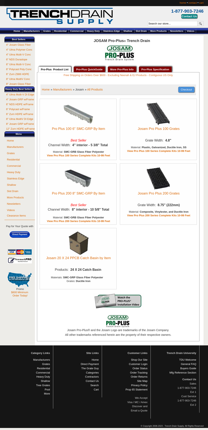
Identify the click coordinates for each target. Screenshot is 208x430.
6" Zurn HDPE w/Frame (19, 114)
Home (17, 31)
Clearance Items (16, 215)
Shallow (127, 31)
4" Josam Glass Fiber (18, 44)
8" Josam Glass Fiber (18, 83)
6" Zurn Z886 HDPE (17, 74)
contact (192, 2)
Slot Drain (141, 31)
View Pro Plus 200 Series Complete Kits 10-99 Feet (78, 221)
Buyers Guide (188, 368)
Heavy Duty (93, 31)
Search (94, 385)
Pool (47, 389)
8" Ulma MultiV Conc (18, 79)
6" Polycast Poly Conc (18, 69)
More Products (158, 31)
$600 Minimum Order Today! (19, 294)
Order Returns (139, 376)
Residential (60, 31)
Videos (190, 31)
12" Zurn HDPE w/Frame (20, 128)
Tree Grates (43, 385)
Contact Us (92, 380)
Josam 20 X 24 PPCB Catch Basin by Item (78, 258)
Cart (96, 389)
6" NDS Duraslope (16, 59)
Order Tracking (138, 372)
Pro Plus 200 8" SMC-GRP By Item (78, 193)
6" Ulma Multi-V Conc (18, 64)
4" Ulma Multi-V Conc (18, 54)
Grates (47, 31)
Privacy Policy (139, 385)
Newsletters (176, 31)
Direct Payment (90, 364)
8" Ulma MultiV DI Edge (19, 118)
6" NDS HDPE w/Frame (20, 104)
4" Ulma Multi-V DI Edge (20, 94)
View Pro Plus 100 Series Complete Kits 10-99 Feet (78, 155)
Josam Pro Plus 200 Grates (159, 193)
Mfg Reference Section (182, 372)
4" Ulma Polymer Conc (19, 49)
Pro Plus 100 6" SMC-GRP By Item (78, 129)
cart (201, 2)
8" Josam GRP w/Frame (20, 123)
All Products (95, 89)
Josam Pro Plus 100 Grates (159, 129)
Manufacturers (32, 31)
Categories (92, 372)
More (47, 393)
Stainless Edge (111, 31)
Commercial (76, 31)
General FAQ (188, 364)
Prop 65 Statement (136, 389)
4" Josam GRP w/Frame (20, 99)
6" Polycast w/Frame (18, 109)
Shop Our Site (139, 359)
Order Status (140, 368)
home (183, 2)
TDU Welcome (187, 359)
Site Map (142, 380)
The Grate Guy (90, 368)
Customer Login (138, 364)
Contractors (92, 376)
